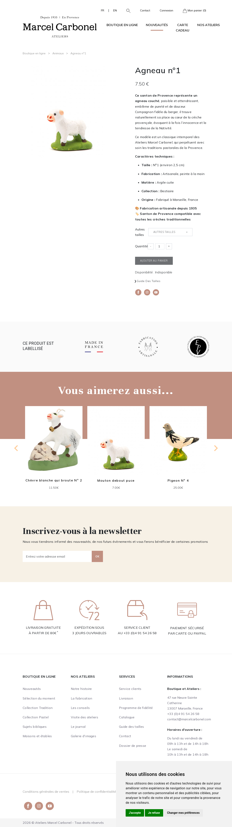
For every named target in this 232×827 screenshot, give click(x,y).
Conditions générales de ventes (46, 792)
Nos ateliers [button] (208, 25)
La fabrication (81, 698)
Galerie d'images (83, 736)
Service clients (130, 689)
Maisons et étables (37, 736)
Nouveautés (157, 25)
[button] (127, 10)
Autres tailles (140, 232)
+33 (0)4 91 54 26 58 (140, 633)
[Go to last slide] (16, 448)
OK (97, 556)
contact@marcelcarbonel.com (189, 719)
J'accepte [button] (135, 812)
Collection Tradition (38, 708)
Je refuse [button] (154, 812)
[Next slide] (215, 448)
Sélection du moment (39, 698)
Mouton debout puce (116, 480)
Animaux (58, 53)
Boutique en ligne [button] (122, 25)
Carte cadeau (182, 27)
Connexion (166, 10)
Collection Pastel (36, 717)
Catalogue (126, 717)
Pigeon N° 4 (178, 480)
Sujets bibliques (35, 727)
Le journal (78, 727)
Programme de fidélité (136, 708)
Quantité (141, 246)
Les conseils (80, 708)
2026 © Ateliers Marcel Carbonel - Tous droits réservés (63, 823)
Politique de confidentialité (96, 792)
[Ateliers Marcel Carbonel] (60, 26)
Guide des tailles (149, 281)
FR (102, 10)
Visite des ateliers (84, 717)
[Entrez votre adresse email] (57, 556)
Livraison (126, 698)
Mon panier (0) (194, 11)
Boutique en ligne (34, 53)
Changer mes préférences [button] (183, 812)
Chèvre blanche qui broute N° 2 (53, 480)
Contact (145, 10)
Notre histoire (81, 689)
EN (115, 10)
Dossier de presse (132, 746)
